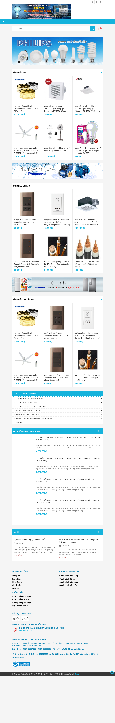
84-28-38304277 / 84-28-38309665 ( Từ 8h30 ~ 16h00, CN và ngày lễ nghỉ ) (54, 696)
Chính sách (17, 632)
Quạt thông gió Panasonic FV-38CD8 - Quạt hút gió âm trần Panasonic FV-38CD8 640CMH (86, 222)
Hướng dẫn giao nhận (21, 650)
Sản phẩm (16, 626)
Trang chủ (16, 623)
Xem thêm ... (20, 422)
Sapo (77, 721)
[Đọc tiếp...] (18, 598)
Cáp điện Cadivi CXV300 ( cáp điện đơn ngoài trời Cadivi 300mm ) (86, 264)
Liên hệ (15, 635)
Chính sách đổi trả (67, 626)
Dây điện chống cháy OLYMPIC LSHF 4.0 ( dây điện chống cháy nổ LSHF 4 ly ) (57, 264)
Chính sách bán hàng (68, 623)
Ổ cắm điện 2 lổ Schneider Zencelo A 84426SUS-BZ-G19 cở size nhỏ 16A (26, 222)
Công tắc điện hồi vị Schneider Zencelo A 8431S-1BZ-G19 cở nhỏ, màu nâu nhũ (26, 264)
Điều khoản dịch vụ (20, 653)
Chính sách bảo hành (68, 629)
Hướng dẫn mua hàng (21, 643)
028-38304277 (25, 678)
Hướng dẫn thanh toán (22, 646)
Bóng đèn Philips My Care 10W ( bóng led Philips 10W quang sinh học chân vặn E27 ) (87, 150)
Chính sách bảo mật (68, 632)
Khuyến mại (17, 629)
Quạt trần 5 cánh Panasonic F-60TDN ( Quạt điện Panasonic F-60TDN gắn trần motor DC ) (26, 150)
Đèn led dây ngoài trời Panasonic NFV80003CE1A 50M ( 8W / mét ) (27, 108)
